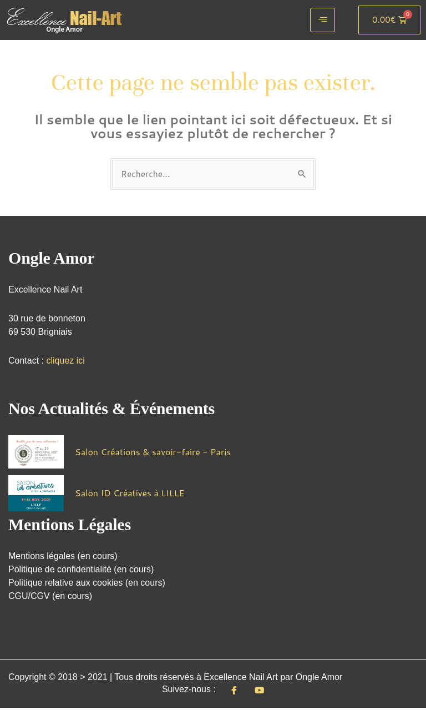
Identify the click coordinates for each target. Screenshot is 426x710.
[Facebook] (234, 691)
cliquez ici (65, 361)
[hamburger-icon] (322, 20)
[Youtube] (259, 691)
